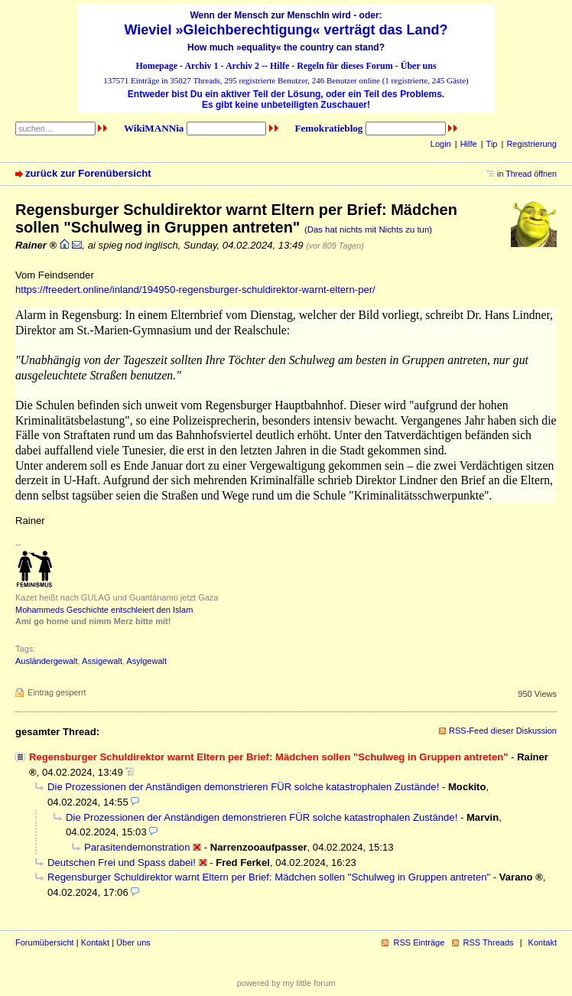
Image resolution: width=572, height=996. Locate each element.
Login (441, 143)
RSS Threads (488, 942)
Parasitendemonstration (137, 847)
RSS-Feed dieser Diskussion (503, 730)
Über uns (419, 65)
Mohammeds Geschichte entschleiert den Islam (104, 609)
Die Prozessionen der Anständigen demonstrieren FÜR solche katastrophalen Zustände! (243, 787)
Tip (492, 143)
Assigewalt (102, 661)
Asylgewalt (146, 661)
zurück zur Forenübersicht (88, 173)
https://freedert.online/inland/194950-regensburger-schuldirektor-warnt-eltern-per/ (195, 289)
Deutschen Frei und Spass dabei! (121, 862)
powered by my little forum (286, 983)
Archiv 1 (201, 65)
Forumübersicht (44, 942)
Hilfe (279, 65)
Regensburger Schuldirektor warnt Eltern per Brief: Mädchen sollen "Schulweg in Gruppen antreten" (268, 877)
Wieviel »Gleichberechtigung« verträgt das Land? (286, 29)
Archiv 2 (242, 65)
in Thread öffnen (527, 173)
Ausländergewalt (46, 661)
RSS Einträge (418, 942)
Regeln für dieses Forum (344, 65)
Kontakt (95, 942)
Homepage (156, 65)
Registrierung (531, 143)
